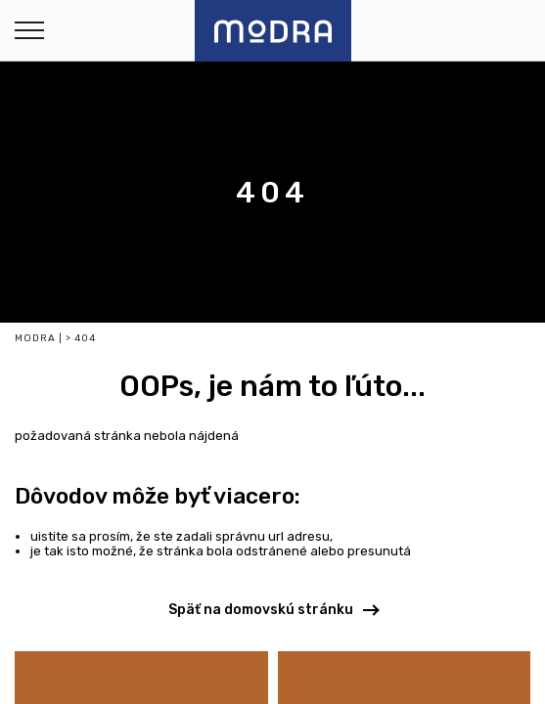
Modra (35, 338)
